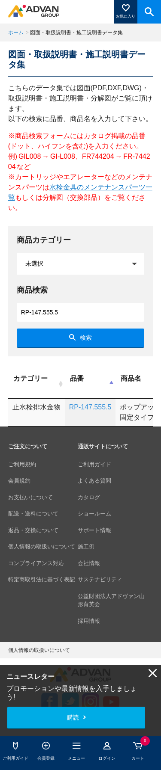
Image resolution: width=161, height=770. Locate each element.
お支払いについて (30, 497)
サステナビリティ (100, 579)
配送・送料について (33, 513)
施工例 (86, 546)
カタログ (89, 497)
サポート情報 (94, 530)
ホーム (16, 33)
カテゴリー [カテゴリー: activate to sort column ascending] (30, 378)
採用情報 (89, 621)
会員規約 (19, 480)
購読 (73, 717)
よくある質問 (94, 480)
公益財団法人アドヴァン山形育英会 (111, 600)
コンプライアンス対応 (36, 563)
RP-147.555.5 (90, 407)
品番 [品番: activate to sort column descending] (77, 378)
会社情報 (89, 563)
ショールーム (94, 513)
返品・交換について (33, 530)
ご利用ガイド (94, 464)
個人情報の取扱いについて (41, 546)
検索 (86, 337)
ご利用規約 (22, 464)
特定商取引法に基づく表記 (41, 579)
